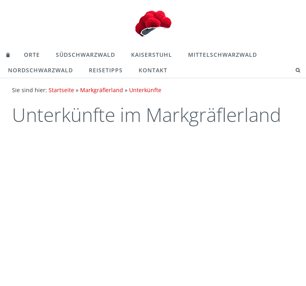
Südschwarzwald (85, 54)
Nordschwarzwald (40, 70)
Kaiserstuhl (151, 54)
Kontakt (153, 70)
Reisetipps (106, 70)
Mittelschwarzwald (222, 54)
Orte (32, 54)
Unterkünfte (145, 90)
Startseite (61, 90)
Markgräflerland (101, 90)
